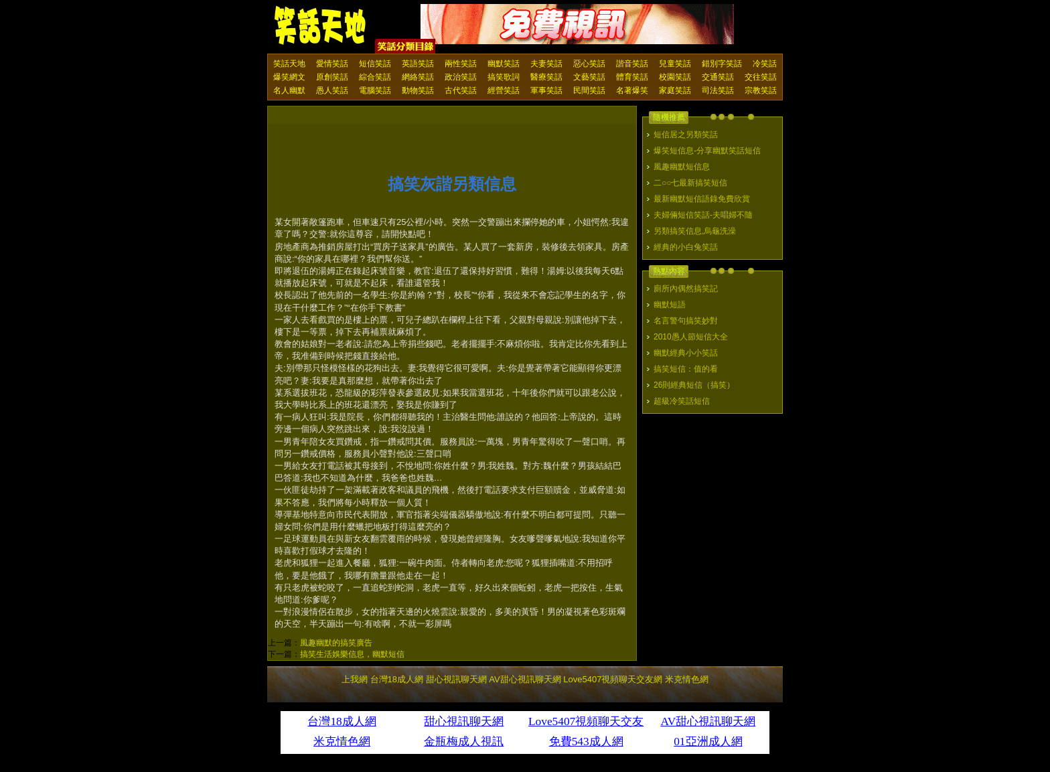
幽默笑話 (503, 63)
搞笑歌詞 (503, 77)
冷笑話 (765, 63)
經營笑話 (503, 90)
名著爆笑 (632, 90)
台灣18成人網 (396, 679)
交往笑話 (761, 77)
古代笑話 (461, 90)
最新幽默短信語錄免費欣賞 (702, 199)
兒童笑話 (675, 63)
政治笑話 (461, 77)
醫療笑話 (546, 77)
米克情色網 (686, 679)
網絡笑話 (418, 77)
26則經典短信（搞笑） (694, 385)
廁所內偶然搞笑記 (686, 288)
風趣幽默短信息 (682, 166)
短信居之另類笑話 (686, 134)
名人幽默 (289, 90)
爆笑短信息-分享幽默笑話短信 (707, 150)
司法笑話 (718, 90)
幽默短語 (670, 304)
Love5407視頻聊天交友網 (612, 679)
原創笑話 (332, 77)
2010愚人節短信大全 (691, 336)
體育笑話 (632, 77)
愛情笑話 (332, 63)
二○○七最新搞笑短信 (691, 182)
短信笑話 (375, 63)
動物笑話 (418, 90)
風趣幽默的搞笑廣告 (336, 642)
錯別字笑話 (722, 63)
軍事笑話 (546, 90)
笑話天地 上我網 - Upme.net (321, 26)
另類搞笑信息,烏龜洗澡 (695, 231)
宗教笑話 (761, 90)
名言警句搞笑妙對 (686, 320)
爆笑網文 (289, 77)
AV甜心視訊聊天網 (524, 679)
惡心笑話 (589, 63)
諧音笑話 (632, 63)
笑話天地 (289, 63)
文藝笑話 (589, 77)
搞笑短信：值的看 (686, 369)
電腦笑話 (375, 90)
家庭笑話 (675, 90)
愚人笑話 (332, 90)
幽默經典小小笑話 (686, 353)
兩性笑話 (461, 63)
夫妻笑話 (546, 63)
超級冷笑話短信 (682, 401)
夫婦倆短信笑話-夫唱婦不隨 (703, 215)
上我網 (355, 679)
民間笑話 (589, 90)
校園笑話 (675, 77)
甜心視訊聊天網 (456, 679)
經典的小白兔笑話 (686, 247)
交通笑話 (718, 77)
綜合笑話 (375, 77)
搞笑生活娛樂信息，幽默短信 (352, 654)
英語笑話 (418, 63)
